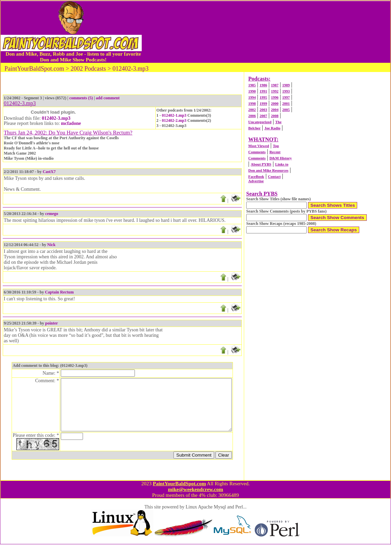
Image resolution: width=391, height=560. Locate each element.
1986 (263, 85)
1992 (274, 91)
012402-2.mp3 (174, 120)
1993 (286, 91)
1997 (286, 97)
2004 (274, 109)
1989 (286, 85)
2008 (274, 116)
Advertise (256, 181)
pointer (51, 323)
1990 (252, 91)
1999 (263, 103)
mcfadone (71, 123)
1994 (252, 97)
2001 (286, 103)
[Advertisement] (266, 31)
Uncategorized (259, 122)
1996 (274, 97)
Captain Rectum (59, 292)
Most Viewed (258, 146)
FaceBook (256, 176)
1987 (274, 85)
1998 (252, 103)
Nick (51, 244)
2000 (274, 103)
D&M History (280, 158)
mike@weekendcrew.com (195, 505)
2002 (252, 109)
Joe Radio (272, 128)
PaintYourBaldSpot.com (179, 499)
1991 (263, 91)
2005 (286, 109)
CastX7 (49, 171)
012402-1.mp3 (174, 115)
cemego (51, 213)
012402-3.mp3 (56, 118)
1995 (263, 97)
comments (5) (81, 98)
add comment (108, 98)
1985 (252, 85)
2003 (263, 109)
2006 (252, 116)
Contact (274, 176)
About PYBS (261, 164)
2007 (263, 116)
